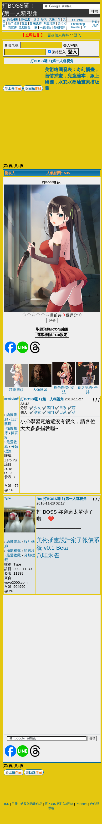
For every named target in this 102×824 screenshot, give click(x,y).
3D (84, 27)
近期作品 (25, 27)
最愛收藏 (13, 555)
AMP (95, 25)
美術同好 (59, 27)
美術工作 (55, 19)
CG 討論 (77, 20)
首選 (24, 23)
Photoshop (78, 24)
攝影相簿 (13, 551)
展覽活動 (49, 23)
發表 (44, 19)
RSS (6, 804)
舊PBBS (50, 804)
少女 (37, 408)
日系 (62, 408)
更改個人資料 (58, 35)
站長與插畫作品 (31, 804)
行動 (94, 21)
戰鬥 (50, 408)
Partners (81, 804)
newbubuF (11, 398)
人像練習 (40, 389)
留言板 (29, 551)
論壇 (36, 19)
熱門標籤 (13, 23)
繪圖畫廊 (13, 541)
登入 (77, 35)
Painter (75, 27)
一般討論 (45, 27)
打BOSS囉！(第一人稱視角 (52, 61)
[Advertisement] (52, 127)
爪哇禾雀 (47, 555)
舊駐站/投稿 (65, 804)
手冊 (15, 804)
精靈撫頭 (16, 389)
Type (7, 498)
